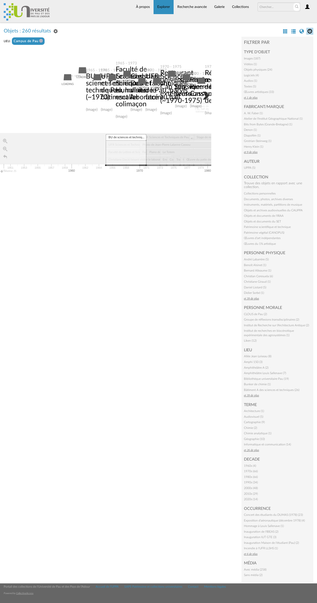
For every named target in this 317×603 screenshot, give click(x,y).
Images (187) (252, 58)
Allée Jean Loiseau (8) (257, 356)
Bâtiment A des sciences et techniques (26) (271, 389)
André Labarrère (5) (256, 259)
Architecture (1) (254, 411)
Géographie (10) (254, 439)
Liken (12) (250, 340)
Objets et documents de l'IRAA (264, 215)
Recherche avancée (192, 7)
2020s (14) (251, 499)
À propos (143, 7)
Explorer (163, 7)
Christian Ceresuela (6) (258, 276)
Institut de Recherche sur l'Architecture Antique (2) (276, 325)
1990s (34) (251, 482)
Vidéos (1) (250, 64)
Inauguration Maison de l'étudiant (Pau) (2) (271, 542)
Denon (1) (250, 129)
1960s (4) (250, 465)
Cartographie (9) (254, 422)
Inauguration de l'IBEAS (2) (261, 531)
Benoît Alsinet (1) (255, 265)
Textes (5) (250, 86)
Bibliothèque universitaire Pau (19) (266, 378)
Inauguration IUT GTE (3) (260, 537)
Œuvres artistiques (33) (259, 91)
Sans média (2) (253, 575)
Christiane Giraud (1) (257, 281)
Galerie (219, 7)
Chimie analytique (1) (257, 433)
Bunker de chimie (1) (257, 384)
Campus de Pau (28, 41)
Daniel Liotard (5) (255, 287)
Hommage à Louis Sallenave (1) (264, 525)
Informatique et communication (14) (267, 444)
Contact (193, 586)
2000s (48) (251, 488)
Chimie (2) (250, 427)
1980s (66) (251, 476)
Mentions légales (215, 586)
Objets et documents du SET (262, 221)
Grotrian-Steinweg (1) (257, 140)
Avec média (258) (255, 569)
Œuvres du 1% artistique (260, 243)
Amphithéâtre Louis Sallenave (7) (265, 373)
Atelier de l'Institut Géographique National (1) (273, 118)
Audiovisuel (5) (253, 416)
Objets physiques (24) (258, 69)
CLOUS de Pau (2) (255, 314)
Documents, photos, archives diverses (268, 199)
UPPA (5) (249, 167)
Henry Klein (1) (253, 146)
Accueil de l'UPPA (107, 586)
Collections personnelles (260, 193)
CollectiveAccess (24, 593)
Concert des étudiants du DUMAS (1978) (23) (273, 514)
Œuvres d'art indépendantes (262, 238)
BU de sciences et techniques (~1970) (103, 87)
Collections (240, 7)
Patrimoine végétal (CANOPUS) (264, 232)
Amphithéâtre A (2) (256, 367)
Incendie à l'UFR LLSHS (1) (261, 548)
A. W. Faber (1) (253, 113)
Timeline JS (8, 171)
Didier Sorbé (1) (254, 292)
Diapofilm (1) (252, 135)
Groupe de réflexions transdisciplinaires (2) (271, 319)
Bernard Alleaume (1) (257, 270)
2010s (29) (251, 493)
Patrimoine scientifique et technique (267, 226)
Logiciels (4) (251, 75)
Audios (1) (250, 80)
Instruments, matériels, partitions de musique (273, 204)
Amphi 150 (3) (253, 361)
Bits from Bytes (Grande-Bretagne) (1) (268, 124)
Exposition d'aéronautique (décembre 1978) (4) (274, 520)
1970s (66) (251, 471)
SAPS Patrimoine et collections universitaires (153, 586)
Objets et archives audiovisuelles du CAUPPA (273, 210)
